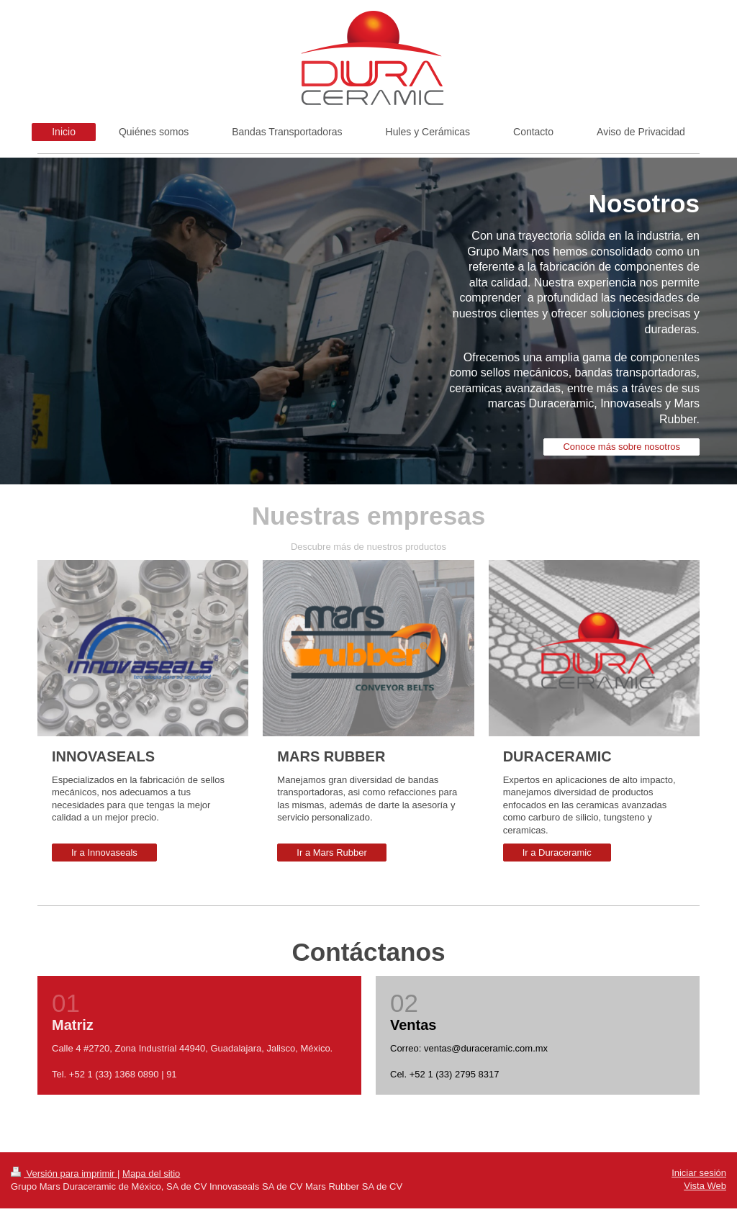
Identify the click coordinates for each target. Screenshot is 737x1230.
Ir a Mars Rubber (332, 852)
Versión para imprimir (64, 1173)
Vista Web (705, 1185)
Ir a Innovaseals (104, 852)
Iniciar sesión (699, 1172)
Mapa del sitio (151, 1173)
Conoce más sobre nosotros (621, 446)
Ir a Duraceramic (557, 852)
